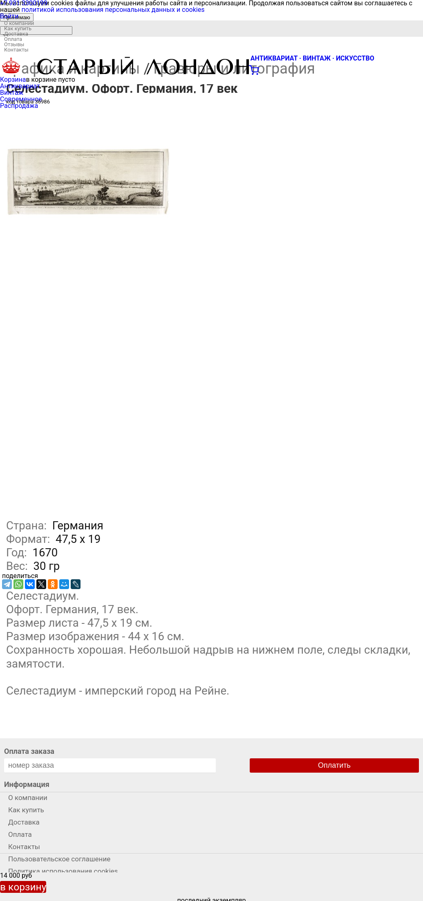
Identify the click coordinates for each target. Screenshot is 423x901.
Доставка (16, 34)
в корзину (23, 887)
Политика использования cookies (63, 871)
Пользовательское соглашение (59, 859)
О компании (19, 23)
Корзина (13, 79)
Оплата (13, 39)
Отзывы (14, 44)
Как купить (17, 28)
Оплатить (334, 765)
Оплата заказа (29, 751)
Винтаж (11, 92)
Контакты (16, 50)
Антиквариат (20, 86)
